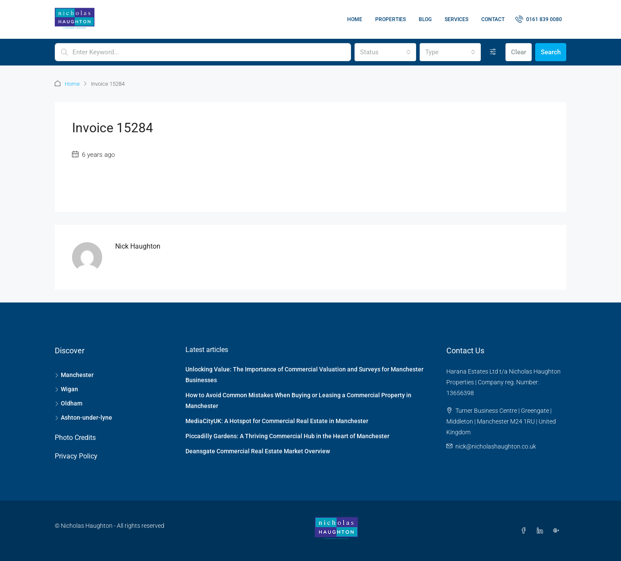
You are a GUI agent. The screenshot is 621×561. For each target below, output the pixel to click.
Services (456, 19)
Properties (390, 19)
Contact (493, 19)
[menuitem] (538, 19)
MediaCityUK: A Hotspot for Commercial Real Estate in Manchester (276, 421)
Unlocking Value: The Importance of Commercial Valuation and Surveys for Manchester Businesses (304, 374)
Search (551, 52)
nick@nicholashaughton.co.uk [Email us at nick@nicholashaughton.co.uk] (495, 446)
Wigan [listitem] (66, 389)
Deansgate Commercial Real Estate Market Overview (257, 451)
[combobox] (385, 52)
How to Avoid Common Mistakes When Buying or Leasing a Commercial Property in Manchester (298, 400)
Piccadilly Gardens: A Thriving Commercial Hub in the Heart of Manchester (287, 436)
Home (354, 19)
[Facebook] (525, 530)
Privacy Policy (76, 456)
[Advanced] (493, 52)
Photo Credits (75, 437)
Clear (518, 52)
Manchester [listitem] (74, 374)
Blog (425, 19)
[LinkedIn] (541, 530)
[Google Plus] (558, 530)
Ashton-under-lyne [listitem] (83, 417)
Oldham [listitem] (68, 403)
